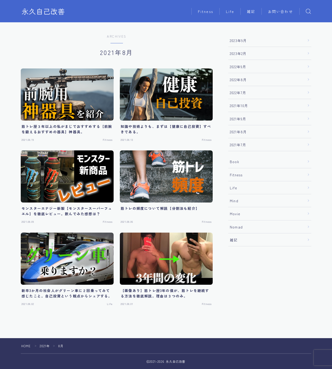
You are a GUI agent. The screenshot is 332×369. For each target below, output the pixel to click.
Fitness (205, 11)
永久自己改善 (43, 11)
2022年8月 (238, 79)
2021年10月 (239, 105)
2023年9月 (238, 40)
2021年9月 (238, 118)
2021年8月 (238, 131)
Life (230, 11)
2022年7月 (238, 92)
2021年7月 (238, 144)
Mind (234, 200)
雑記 (251, 11)
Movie (235, 213)
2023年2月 (238, 53)
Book (234, 161)
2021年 (45, 346)
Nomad (236, 226)
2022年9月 (238, 66)
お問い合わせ (280, 11)
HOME (26, 346)
